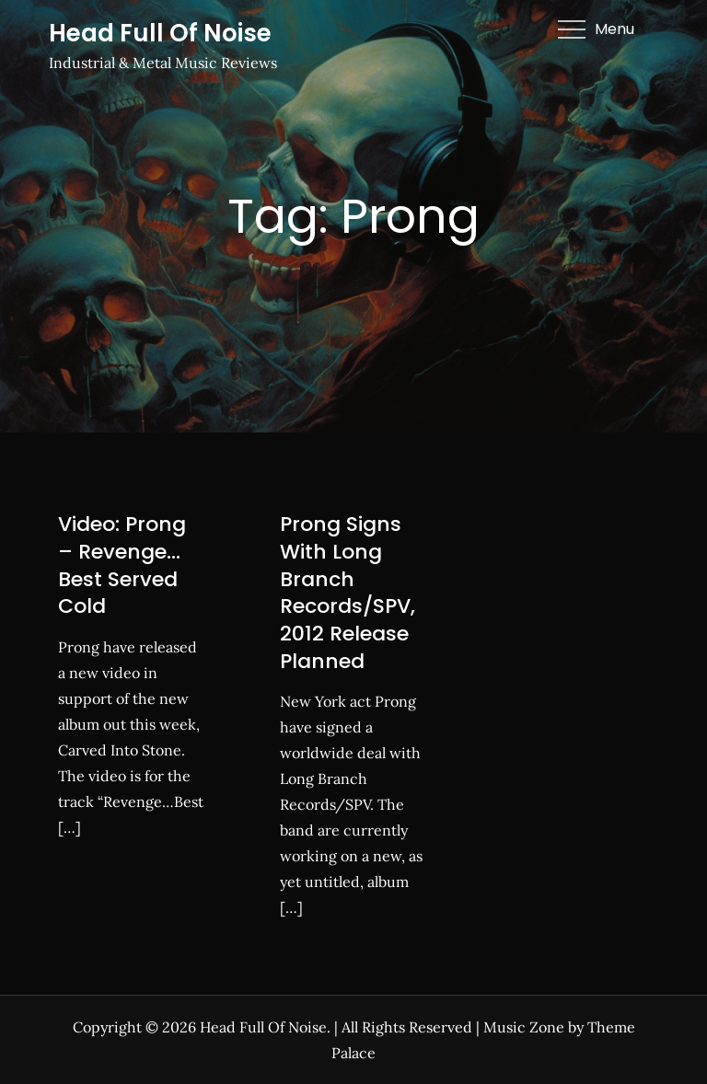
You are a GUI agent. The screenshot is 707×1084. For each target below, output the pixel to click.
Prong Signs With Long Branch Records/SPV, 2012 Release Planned (347, 592)
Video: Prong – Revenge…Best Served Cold (122, 565)
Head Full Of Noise (160, 33)
